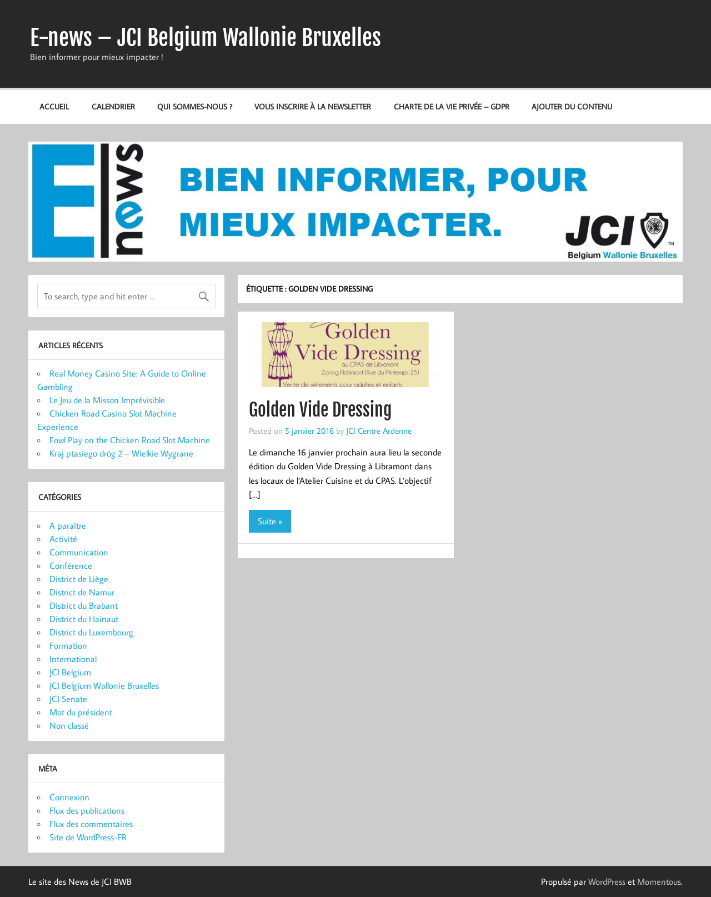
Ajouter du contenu (572, 106)
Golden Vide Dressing (320, 410)
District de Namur (81, 592)
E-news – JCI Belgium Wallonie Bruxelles (205, 38)
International (73, 658)
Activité (63, 538)
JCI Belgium (70, 672)
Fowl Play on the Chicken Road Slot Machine (129, 439)
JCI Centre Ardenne (379, 430)
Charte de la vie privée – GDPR (451, 106)
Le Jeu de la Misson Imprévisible (107, 399)
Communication (78, 552)
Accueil (54, 106)
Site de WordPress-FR (88, 837)
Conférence (70, 565)
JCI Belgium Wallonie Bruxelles (104, 685)
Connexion (69, 797)
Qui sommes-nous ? (194, 106)
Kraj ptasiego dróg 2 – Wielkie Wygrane (121, 453)
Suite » (270, 521)
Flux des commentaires (91, 823)
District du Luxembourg (91, 632)
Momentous (659, 881)
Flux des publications (86, 810)
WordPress (606, 881)
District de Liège (78, 578)
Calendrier (113, 106)
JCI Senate (68, 698)
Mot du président (80, 712)
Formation (68, 645)
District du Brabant (83, 605)
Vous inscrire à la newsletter (312, 106)
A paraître (67, 525)
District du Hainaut (83, 618)
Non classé (69, 725)
